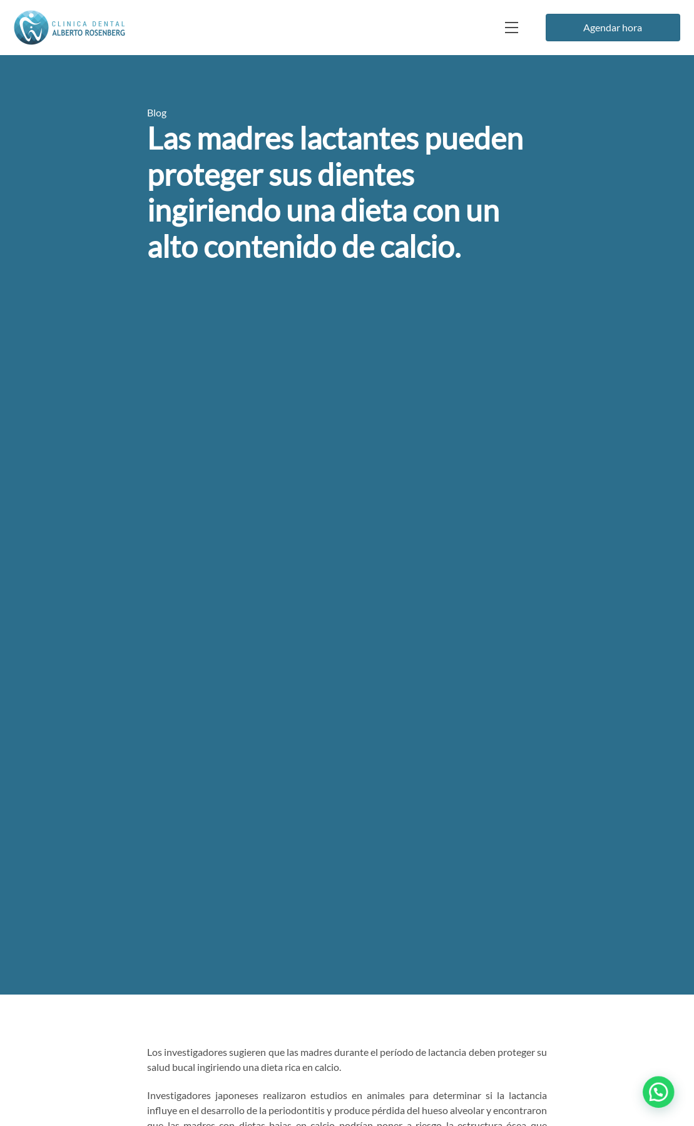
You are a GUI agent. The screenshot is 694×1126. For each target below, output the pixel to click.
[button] (662, 1101)
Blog (156, 112)
